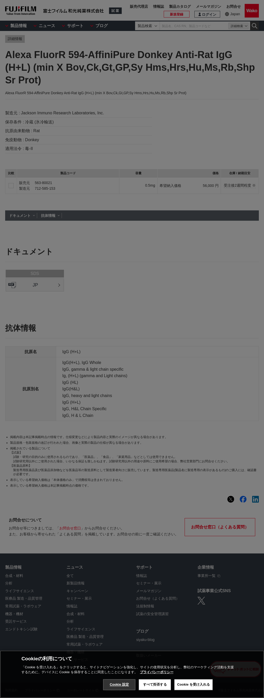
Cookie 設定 (119, 684)
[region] (132, 674)
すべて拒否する (155, 684)
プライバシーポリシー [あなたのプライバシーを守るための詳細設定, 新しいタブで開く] (157, 672)
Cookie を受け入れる (193, 684)
